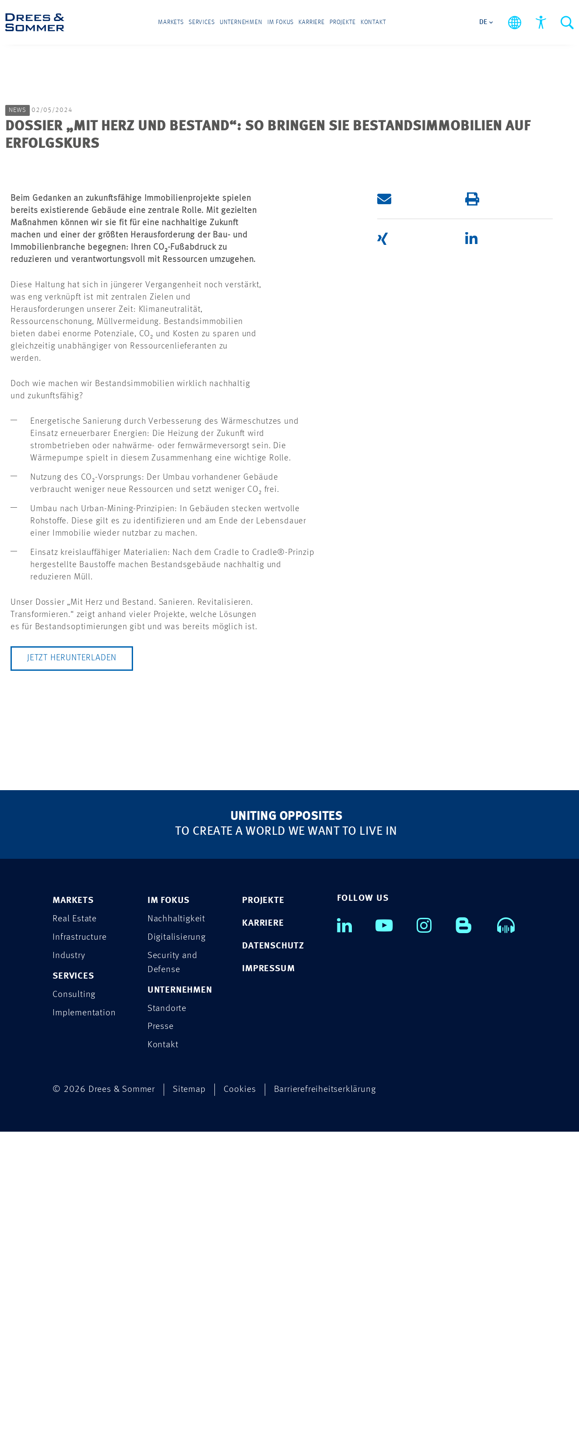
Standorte (166, 1319)
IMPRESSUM (268, 1279)
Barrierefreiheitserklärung (325, 1400)
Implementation (84, 1323)
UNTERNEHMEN (179, 1301)
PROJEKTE (263, 1211)
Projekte (341, 23)
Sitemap (189, 1400)
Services (203, 23)
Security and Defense (172, 1273)
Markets (173, 23)
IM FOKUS (168, 1211)
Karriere (311, 23)
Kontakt (371, 23)
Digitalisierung (176, 1248)
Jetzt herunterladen (71, 969)
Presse (160, 1337)
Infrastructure (79, 1248)
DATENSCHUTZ (273, 1257)
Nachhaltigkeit (176, 1229)
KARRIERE (263, 1234)
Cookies (240, 1400)
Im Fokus (280, 23)
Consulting (74, 1305)
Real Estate (75, 1229)
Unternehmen (241, 23)
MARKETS (73, 1211)
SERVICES (73, 1287)
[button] (412, 509)
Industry (69, 1266)
